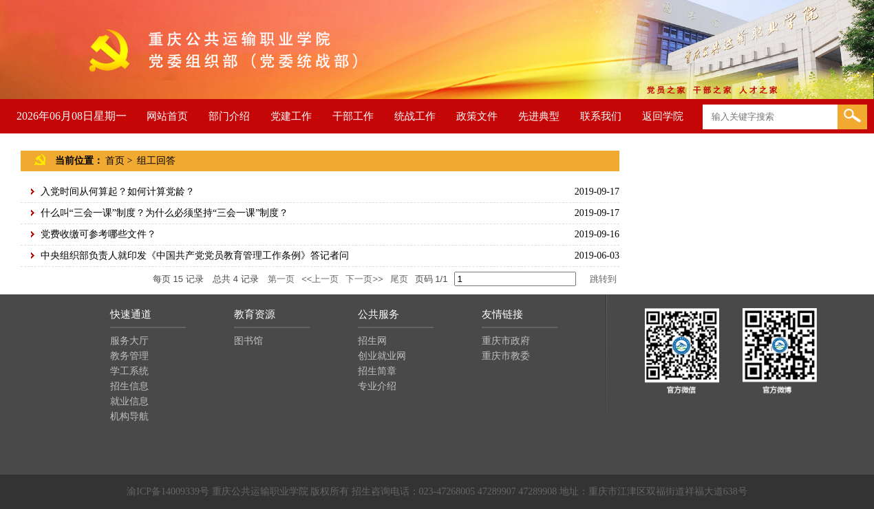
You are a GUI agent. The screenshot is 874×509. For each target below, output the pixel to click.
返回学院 (662, 116)
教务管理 (129, 356)
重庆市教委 (506, 356)
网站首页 (167, 116)
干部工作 (353, 116)
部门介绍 (229, 116)
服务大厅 (129, 341)
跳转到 (604, 279)
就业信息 (129, 401)
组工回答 (156, 160)
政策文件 (477, 116)
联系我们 (600, 116)
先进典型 (538, 116)
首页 (115, 160)
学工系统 (129, 371)
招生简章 (377, 371)
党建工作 (291, 116)
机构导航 (129, 416)
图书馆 (248, 341)
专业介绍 (377, 386)
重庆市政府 (506, 341)
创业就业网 (382, 356)
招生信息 (129, 386)
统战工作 (415, 116)
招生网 (372, 341)
